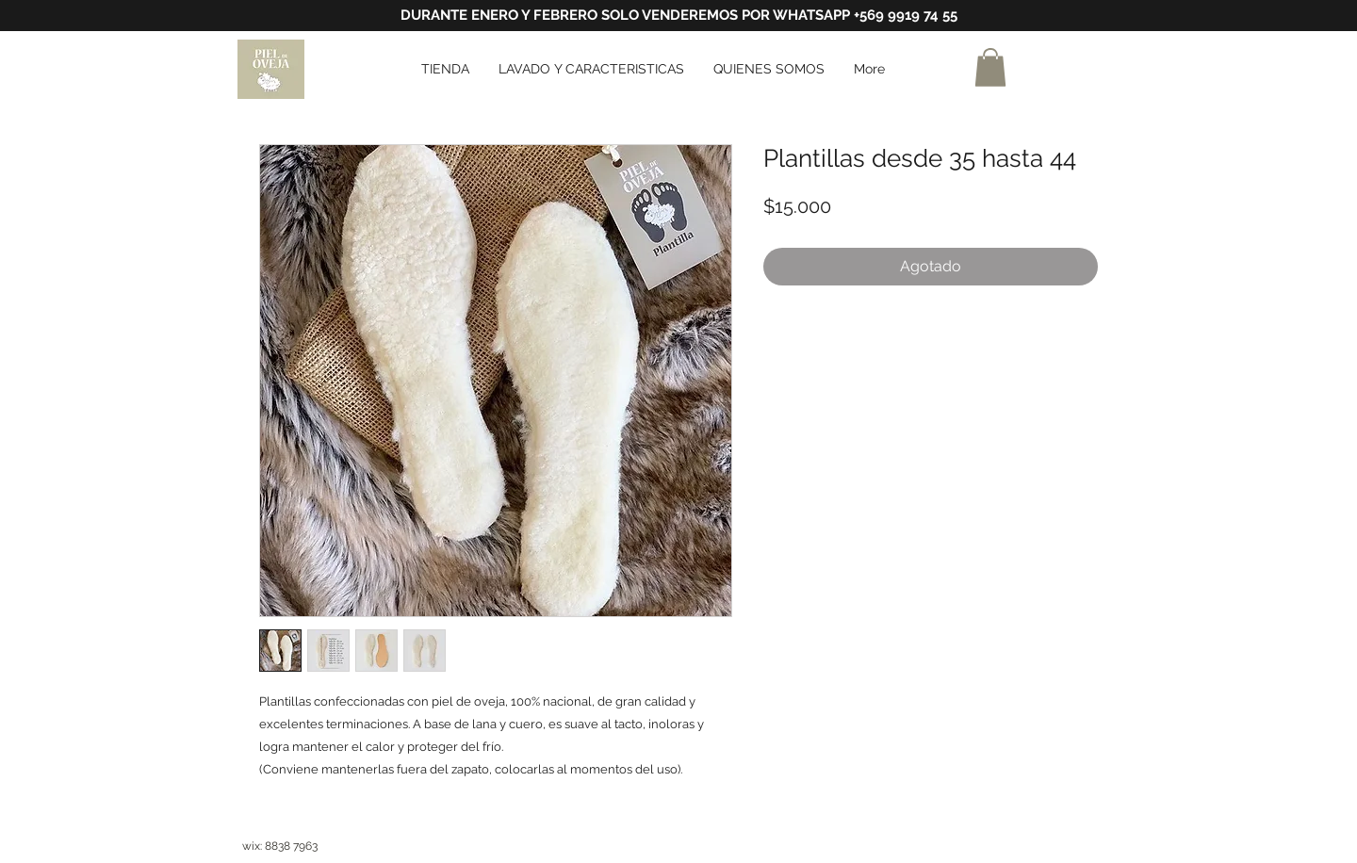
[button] (990, 67)
